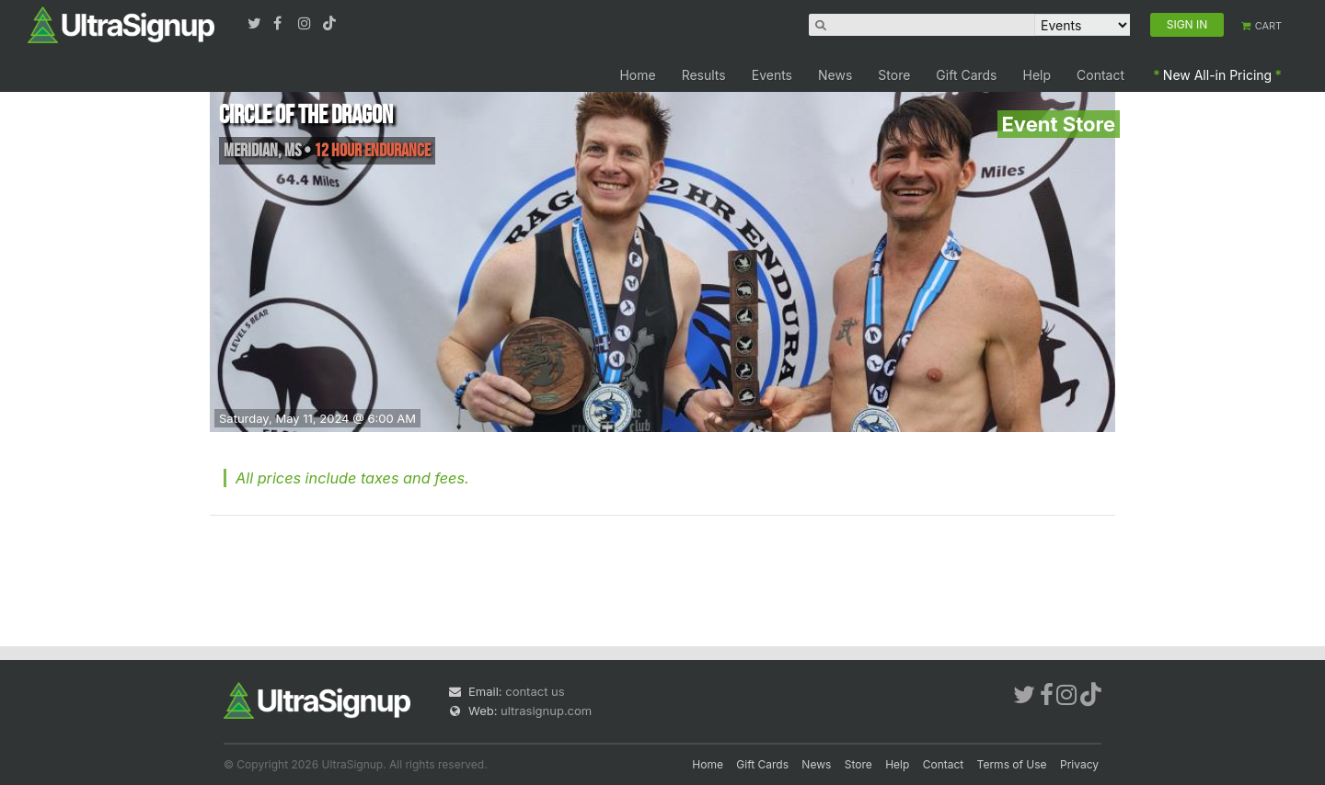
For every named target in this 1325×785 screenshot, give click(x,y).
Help (1037, 75)
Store (894, 75)
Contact (1100, 75)
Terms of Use (1012, 764)
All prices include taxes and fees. (352, 478)
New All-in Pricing (1217, 75)
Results (704, 75)
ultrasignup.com (546, 710)
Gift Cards (966, 75)
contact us (534, 691)
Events (772, 75)
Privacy (1079, 764)
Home (637, 75)
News (835, 75)
